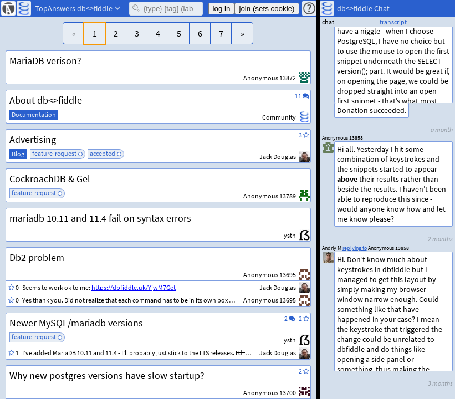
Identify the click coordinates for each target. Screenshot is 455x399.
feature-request (54, 153)
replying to (354, 248)
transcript (393, 22)
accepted (102, 153)
